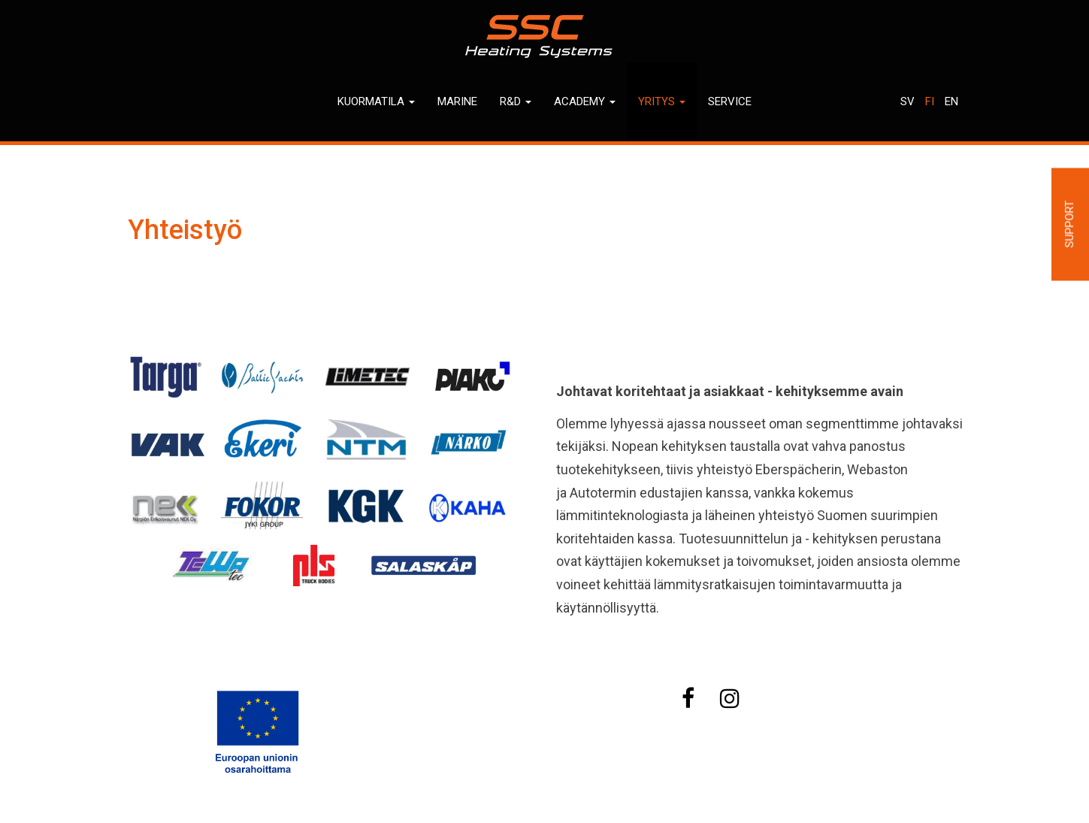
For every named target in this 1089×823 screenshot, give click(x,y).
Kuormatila (376, 101)
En (951, 101)
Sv (907, 101)
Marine (457, 101)
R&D (515, 101)
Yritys (661, 101)
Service (730, 101)
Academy (585, 101)
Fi (929, 101)
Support (1069, 224)
